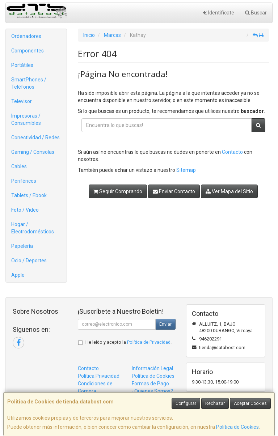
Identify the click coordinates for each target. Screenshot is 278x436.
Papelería (22, 246)
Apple (18, 275)
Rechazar (215, 403)
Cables (19, 166)
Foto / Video (25, 210)
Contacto (232, 152)
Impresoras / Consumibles (26, 119)
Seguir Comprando (117, 191)
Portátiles (22, 65)
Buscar (256, 13)
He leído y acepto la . (128, 342)
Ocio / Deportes (29, 260)
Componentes (27, 51)
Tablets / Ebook (29, 195)
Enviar (165, 324)
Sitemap (186, 170)
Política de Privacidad (148, 342)
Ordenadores (26, 36)
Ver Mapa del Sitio (229, 191)
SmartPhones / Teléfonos (28, 83)
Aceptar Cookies (250, 403)
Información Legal (152, 368)
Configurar (186, 403)
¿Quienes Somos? (152, 391)
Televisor (21, 101)
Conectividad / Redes (35, 137)
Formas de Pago (150, 383)
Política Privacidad (98, 376)
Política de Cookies (237, 427)
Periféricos (23, 181)
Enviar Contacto (174, 191)
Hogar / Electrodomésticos (32, 227)
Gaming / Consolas (32, 152)
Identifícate (218, 13)
